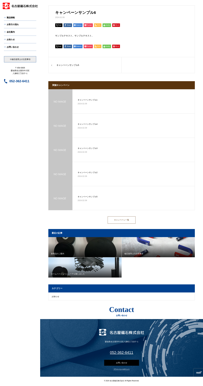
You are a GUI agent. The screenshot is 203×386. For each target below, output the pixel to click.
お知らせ (11, 39)
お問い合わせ (13, 47)
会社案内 (11, 32)
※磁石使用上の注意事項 (20, 59)
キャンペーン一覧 (121, 220)
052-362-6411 (19, 81)
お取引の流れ (13, 24)
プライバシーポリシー (122, 370)
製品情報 (11, 18)
